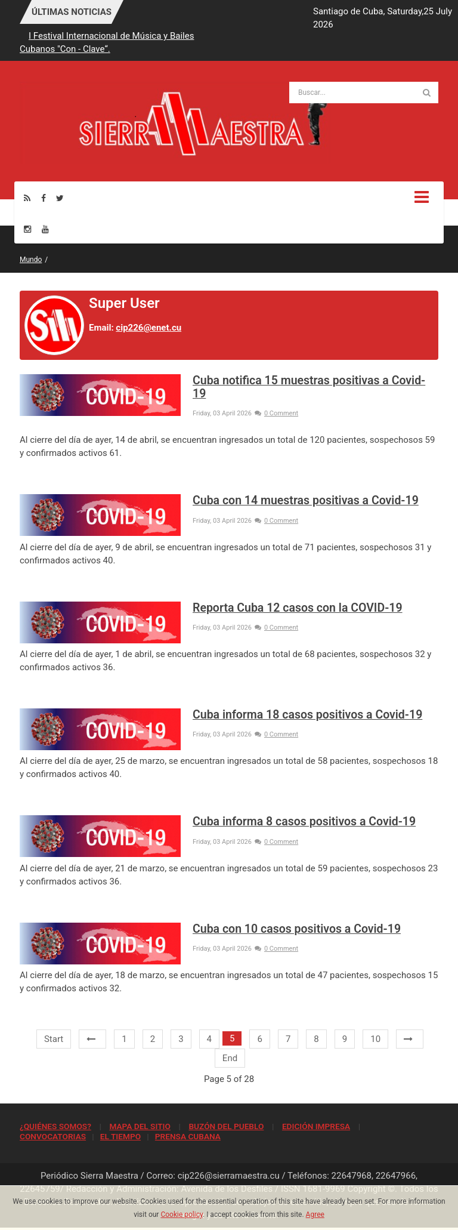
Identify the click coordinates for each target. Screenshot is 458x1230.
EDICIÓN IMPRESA (316, 1126)
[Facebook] (43, 198)
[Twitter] (60, 198)
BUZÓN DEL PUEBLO (226, 1126)
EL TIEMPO (120, 1136)
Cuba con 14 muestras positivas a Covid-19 (306, 500)
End (229, 1058)
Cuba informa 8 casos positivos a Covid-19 (304, 821)
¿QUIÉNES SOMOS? (55, 1126)
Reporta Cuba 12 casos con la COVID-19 (298, 608)
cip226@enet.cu (148, 327)
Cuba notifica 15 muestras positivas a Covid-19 (309, 387)
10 (375, 1039)
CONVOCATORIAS (53, 1136)
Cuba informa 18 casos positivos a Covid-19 (307, 715)
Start (53, 1039)
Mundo (31, 259)
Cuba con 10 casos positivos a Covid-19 (297, 929)
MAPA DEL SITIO (139, 1126)
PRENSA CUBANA (188, 1136)
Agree (315, 1214)
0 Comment (276, 413)
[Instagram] (27, 229)
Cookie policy (181, 1214)
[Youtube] (45, 229)
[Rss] (27, 198)
